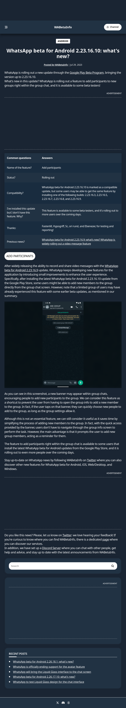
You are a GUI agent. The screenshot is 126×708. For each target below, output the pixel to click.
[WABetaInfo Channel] (113, 27)
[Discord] (63, 702)
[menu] (6, 27)
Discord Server (51, 548)
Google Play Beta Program (87, 73)
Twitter (91, 460)
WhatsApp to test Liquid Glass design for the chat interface (48, 682)
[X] (57, 702)
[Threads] (68, 702)
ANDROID (63, 41)
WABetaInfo (63, 27)
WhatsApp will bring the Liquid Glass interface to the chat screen (52, 672)
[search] (112, 566)
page (105, 539)
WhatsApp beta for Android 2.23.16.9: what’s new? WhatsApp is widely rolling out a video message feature (79, 241)
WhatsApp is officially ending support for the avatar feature (49, 667)
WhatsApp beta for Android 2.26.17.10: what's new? (44, 677)
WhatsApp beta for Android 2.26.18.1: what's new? (43, 661)
